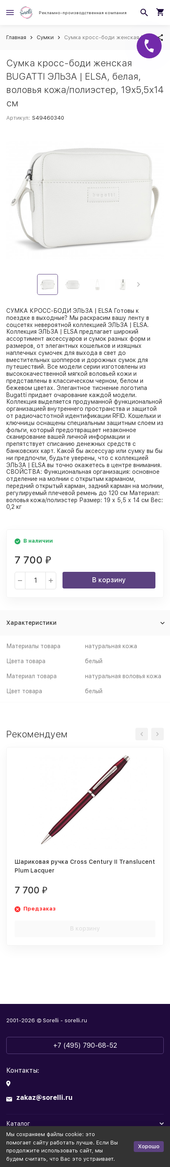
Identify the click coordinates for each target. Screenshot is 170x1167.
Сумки (45, 37)
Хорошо (149, 1146)
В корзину (109, 580)
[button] (138, 284)
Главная (16, 37)
